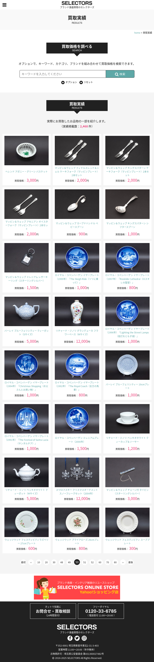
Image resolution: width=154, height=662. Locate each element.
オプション (71, 82)
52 (92, 562)
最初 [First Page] (23, 562)
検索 (120, 74)
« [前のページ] (31, 562)
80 (115, 562)
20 (46, 562)
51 (84, 562)
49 (69, 562)
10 (38, 562)
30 (54, 562)
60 (100, 562)
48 (61, 562)
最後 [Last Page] (130, 562)
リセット (88, 82)
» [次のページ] (123, 562)
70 (107, 562)
